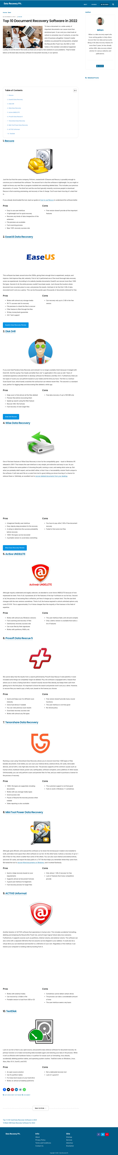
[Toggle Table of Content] (74, 90)
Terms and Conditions (43, 1143)
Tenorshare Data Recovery (21, 722)
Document (27, 1095)
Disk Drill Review (11, 417)
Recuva (9, 141)
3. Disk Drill (10, 104)
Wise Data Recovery (17, 423)
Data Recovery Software (13, 1095)
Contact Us (39, 1146)
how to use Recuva (47, 200)
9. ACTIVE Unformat (13, 129)
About (37, 1137)
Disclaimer (70, 1146)
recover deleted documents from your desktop (51, 476)
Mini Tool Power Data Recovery (24, 812)
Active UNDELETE (15, 554)
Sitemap (69, 1137)
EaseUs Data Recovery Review (15, 325)
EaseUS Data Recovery (19, 237)
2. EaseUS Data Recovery (15, 99)
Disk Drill (10, 331)
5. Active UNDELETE (13, 112)
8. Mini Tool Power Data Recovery (17, 125)
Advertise (69, 1143)
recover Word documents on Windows (31, 863)
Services (69, 1140)
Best (9, 12)
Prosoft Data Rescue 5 (19, 638)
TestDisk (11, 1011)
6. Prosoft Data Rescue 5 (15, 117)
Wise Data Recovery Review (14, 548)
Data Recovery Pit (19, 4)
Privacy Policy (40, 1140)
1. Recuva (10, 95)
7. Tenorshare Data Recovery (16, 121)
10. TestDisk (11, 134)
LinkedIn (100, 66)
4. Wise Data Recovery (14, 108)
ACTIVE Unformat (16, 893)
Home (5, 12)
